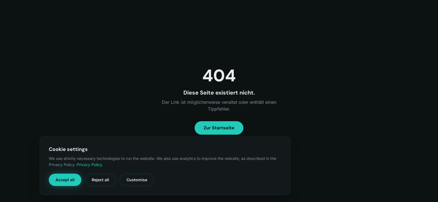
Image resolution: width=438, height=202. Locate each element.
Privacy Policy (89, 164)
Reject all (100, 179)
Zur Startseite (219, 128)
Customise (136, 179)
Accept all (65, 179)
